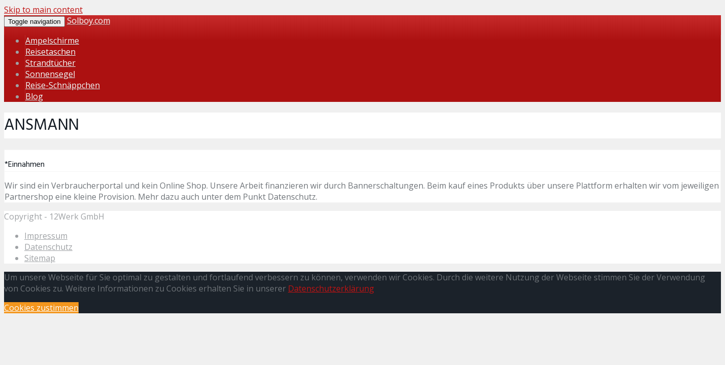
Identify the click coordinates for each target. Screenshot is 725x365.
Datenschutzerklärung (331, 288)
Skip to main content (43, 9)
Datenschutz (48, 246)
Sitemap (39, 258)
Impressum (45, 235)
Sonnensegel (50, 74)
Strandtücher (50, 62)
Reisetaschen (50, 51)
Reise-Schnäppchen (62, 85)
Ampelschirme (52, 40)
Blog (34, 96)
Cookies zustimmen (41, 307)
